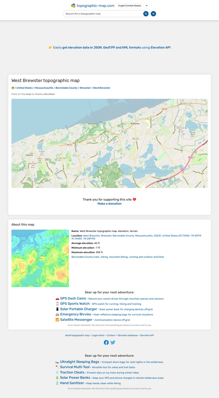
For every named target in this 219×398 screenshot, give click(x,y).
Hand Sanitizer (72, 383)
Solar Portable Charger (78, 309)
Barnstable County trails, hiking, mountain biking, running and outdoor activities (117, 256)
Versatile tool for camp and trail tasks (113, 367)
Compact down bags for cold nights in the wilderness (132, 362)
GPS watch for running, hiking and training (116, 303)
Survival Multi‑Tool (74, 367)
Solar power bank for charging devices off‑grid (126, 309)
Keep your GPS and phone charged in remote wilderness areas (128, 377)
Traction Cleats (72, 372)
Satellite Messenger (76, 319)
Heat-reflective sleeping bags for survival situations (123, 314)
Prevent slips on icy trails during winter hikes (113, 372)
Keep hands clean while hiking (103, 383)
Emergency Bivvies (75, 314)
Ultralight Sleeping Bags (79, 362)
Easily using (112, 47)
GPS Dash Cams (73, 298)
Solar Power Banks (75, 377)
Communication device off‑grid (112, 319)
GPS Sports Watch (75, 303)
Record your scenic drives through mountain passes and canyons (126, 298)
